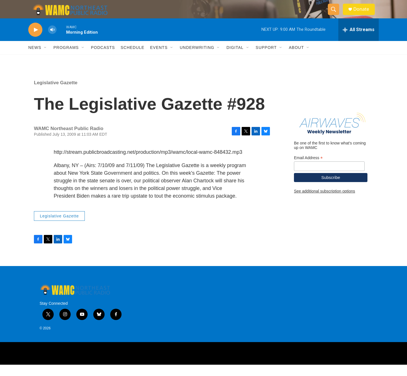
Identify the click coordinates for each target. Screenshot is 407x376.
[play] (35, 41)
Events (159, 59)
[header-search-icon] (335, 15)
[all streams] (358, 41)
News (34, 59)
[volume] (52, 41)
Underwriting (197, 59)
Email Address (308, 169)
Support (266, 59)
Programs (66, 59)
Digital (234, 59)
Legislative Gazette (55, 94)
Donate (364, 15)
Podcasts (103, 59)
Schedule (132, 59)
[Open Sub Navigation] (45, 59)
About (296, 59)
